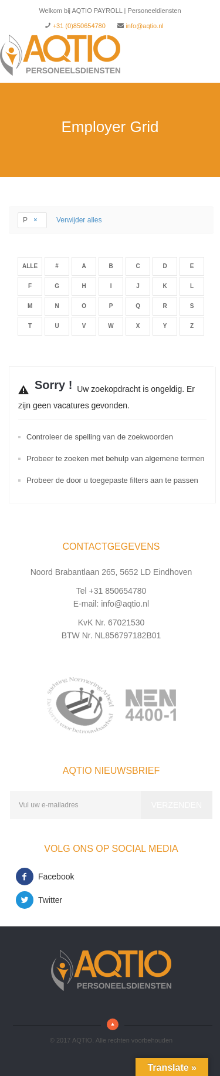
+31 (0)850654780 (79, 25)
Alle (30, 266)
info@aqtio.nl (144, 25)
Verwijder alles (78, 220)
